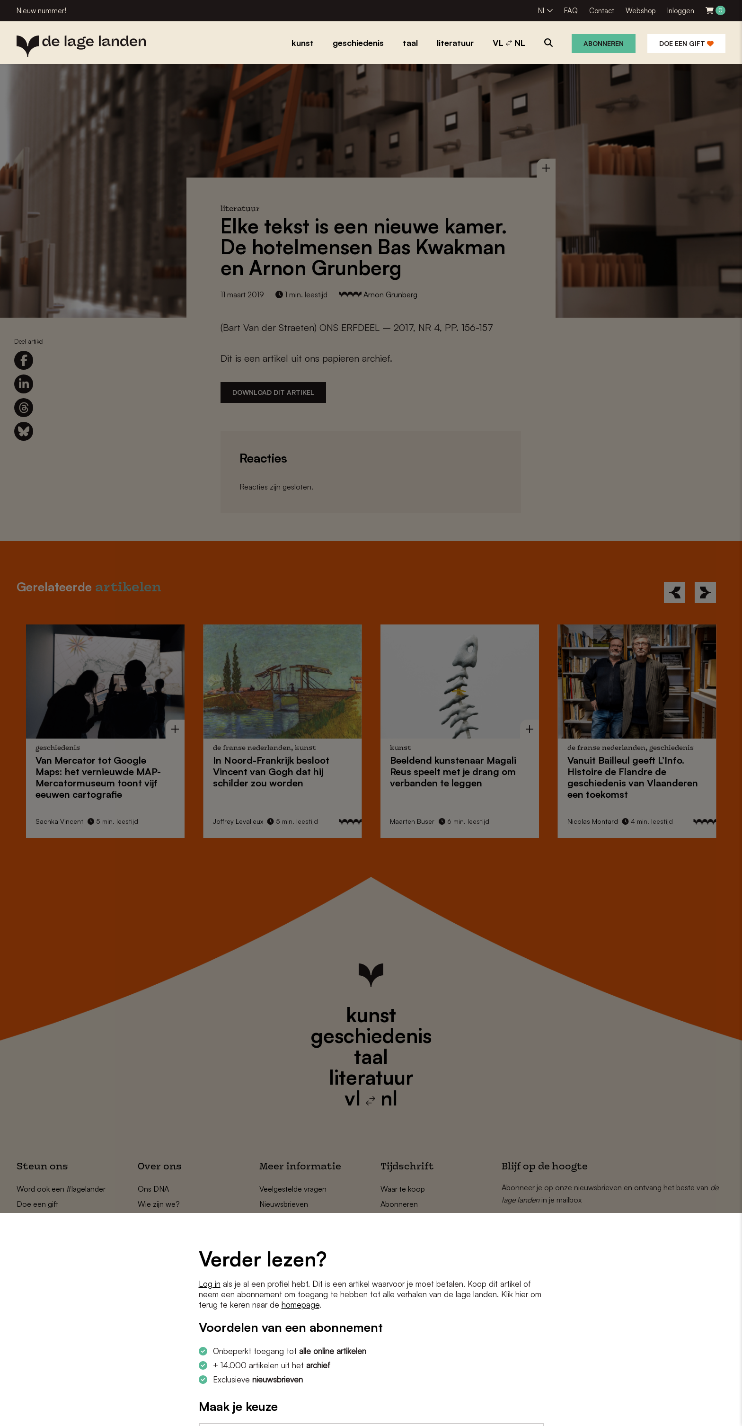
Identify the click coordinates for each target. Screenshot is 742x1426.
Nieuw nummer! (41, 10)
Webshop (641, 10)
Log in (210, 1284)
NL (542, 10)
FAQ (571, 10)
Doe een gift (686, 43)
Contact (601, 10)
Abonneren (603, 43)
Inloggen (680, 10)
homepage (300, 1305)
